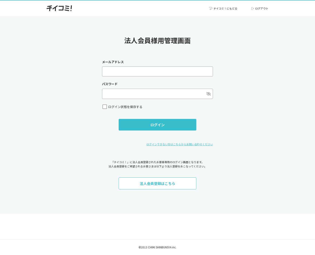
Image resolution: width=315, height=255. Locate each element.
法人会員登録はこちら (157, 183)
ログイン (157, 124)
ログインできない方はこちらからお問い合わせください (179, 144)
